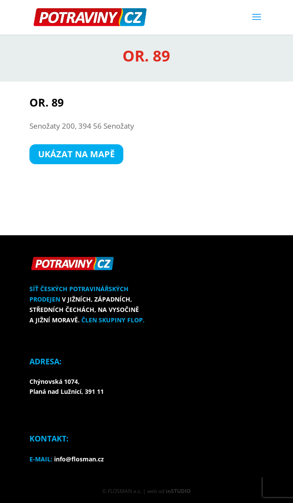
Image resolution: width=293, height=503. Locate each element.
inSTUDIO (178, 491)
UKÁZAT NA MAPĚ (76, 154)
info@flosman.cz (79, 459)
